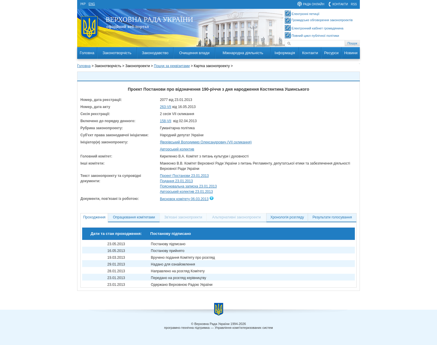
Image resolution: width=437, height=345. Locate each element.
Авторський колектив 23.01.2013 (186, 192)
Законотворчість (116, 53)
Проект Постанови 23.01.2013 (184, 176)
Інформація (284, 53)
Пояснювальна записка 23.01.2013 (188, 186)
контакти (340, 4)
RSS (354, 4)
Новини (350, 53)
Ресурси (331, 53)
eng (92, 4)
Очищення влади (194, 53)
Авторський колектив (177, 149)
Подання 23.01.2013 (176, 181)
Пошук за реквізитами (172, 66)
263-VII (165, 107)
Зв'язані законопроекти (183, 217)
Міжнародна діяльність (243, 53)
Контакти (310, 53)
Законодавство (155, 53)
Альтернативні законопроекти (236, 217)
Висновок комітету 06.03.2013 (184, 199)
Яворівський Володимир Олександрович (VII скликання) (206, 142)
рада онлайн (313, 4)
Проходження (94, 217)
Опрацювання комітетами (134, 217)
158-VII (165, 121)
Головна (87, 53)
